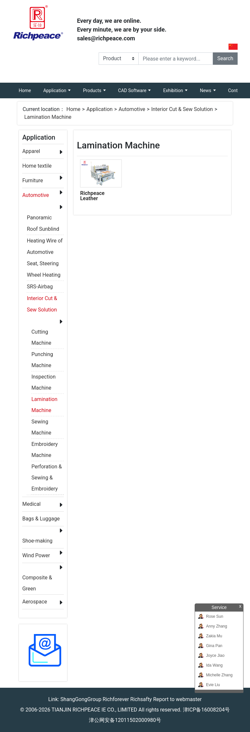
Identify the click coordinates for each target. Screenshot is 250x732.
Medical (31, 504)
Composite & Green (37, 578)
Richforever (116, 699)
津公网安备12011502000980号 (125, 720)
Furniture (32, 180)
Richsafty (141, 699)
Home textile (36, 166)
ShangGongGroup (81, 699)
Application (55, 90)
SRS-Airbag (40, 286)
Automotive (131, 109)
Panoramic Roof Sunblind (43, 218)
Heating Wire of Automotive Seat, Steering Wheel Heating (44, 242)
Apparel (31, 151)
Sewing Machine (41, 423)
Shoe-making (37, 541)
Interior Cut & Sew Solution (182, 109)
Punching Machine (42, 355)
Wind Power (36, 555)
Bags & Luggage (41, 519)
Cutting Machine (41, 333)
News (206, 90)
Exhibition (173, 90)
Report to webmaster (177, 699)
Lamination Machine (47, 117)
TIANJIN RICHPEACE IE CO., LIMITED (94, 710)
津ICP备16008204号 (206, 710)
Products (93, 90)
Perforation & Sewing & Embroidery (46, 467)
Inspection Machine (43, 378)
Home (28, 88)
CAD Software (132, 90)
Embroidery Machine (44, 445)
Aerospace (34, 602)
